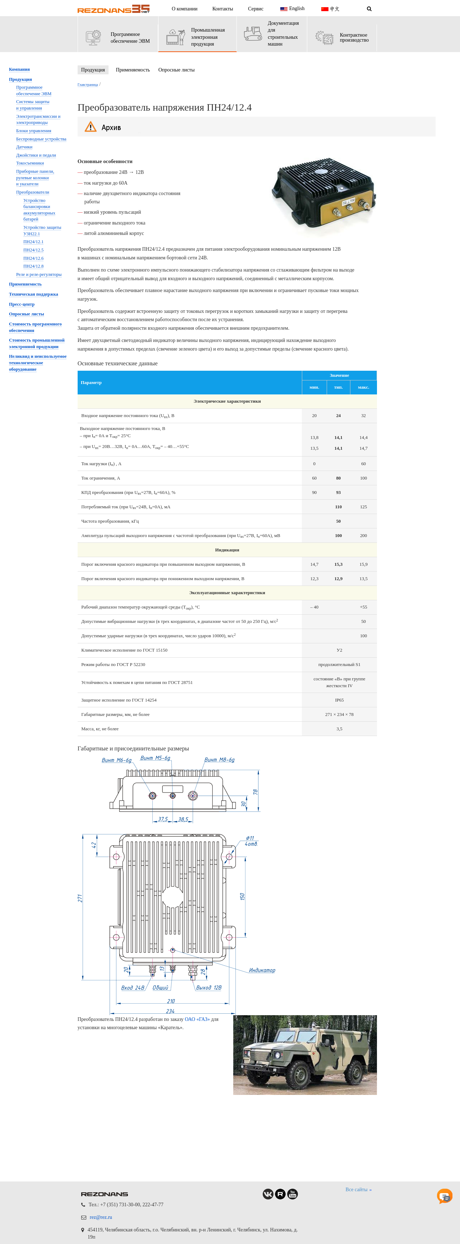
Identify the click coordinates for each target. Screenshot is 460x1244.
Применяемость (133, 70)
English (292, 9)
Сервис (255, 8)
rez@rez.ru (101, 1217)
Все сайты (359, 1190)
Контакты (222, 8)
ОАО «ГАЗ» (197, 1019)
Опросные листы (176, 70)
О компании (184, 8)
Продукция (93, 70)
